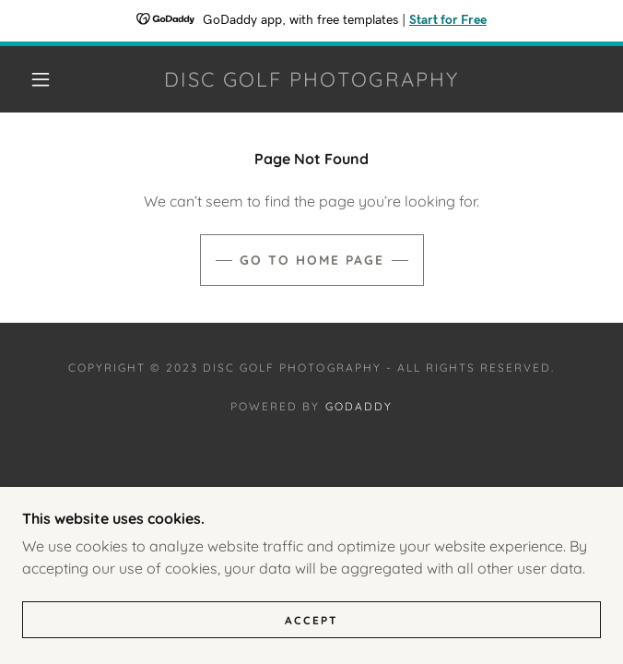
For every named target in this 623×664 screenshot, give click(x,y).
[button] (51, 79)
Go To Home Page (312, 260)
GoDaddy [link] (359, 406)
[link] (311, 79)
